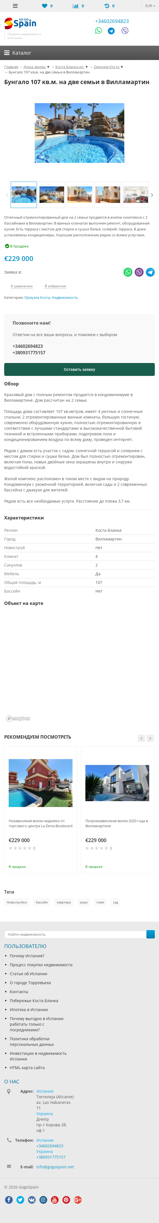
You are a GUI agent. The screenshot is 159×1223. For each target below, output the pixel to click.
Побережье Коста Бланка (34, 1000)
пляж (100, 902)
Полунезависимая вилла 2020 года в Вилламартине (116, 823)
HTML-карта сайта (27, 1067)
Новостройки (17, 902)
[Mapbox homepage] (18, 718)
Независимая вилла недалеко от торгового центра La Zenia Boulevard (41, 823)
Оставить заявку (79, 369)
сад (115, 902)
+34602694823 (112, 21)
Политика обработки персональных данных (32, 1041)
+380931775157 (29, 353)
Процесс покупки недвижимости (41, 964)
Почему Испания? (27, 955)
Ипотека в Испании (29, 1009)
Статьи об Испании (28, 973)
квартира (64, 902)
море (84, 902)
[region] (79, 667)
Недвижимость (65, 297)
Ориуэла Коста (37, 297)
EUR (150, 5)
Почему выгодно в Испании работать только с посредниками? (37, 1024)
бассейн (42, 902)
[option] (24, 195)
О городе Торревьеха (30, 982)
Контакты (19, 991)
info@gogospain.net (55, 1166)
